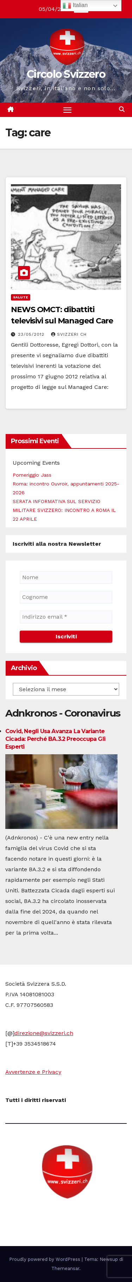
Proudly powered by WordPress (45, 1259)
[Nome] (66, 577)
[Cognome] (66, 597)
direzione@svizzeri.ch (43, 1033)
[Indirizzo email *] (66, 617)
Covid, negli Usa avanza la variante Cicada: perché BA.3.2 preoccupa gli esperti (55, 739)
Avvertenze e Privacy (33, 1072)
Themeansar (65, 1268)
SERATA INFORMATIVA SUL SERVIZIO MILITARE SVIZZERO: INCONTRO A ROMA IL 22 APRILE (64, 510)
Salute (20, 297)
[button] (122, 109)
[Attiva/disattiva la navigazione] (67, 110)
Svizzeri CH (69, 334)
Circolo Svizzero (66, 74)
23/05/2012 (32, 334)
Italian (75, 5)
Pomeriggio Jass (32, 475)
